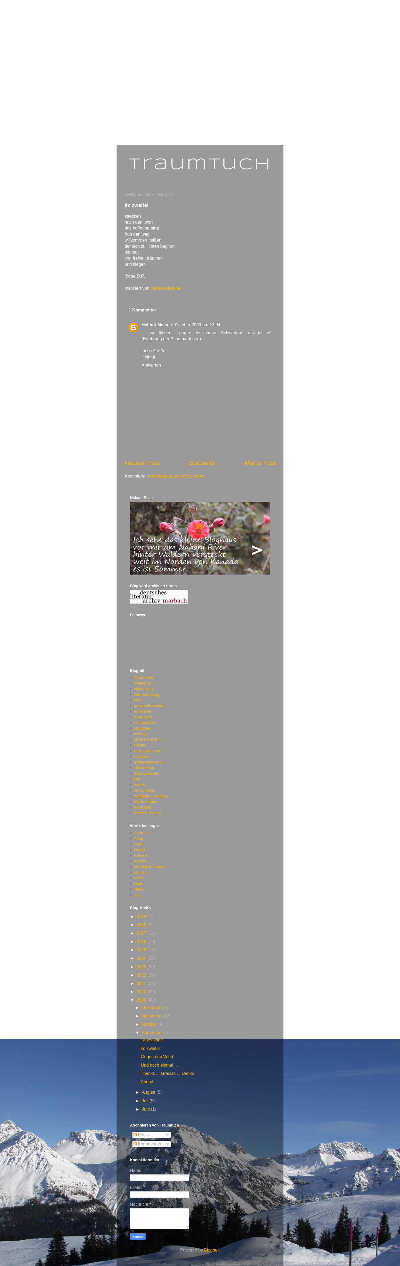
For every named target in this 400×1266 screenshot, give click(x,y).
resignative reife (148, 751)
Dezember (152, 1007)
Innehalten (143, 711)
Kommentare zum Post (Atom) (177, 476)
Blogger (211, 1250)
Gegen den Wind (157, 1057)
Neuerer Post (142, 463)
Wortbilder (143, 807)
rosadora (141, 756)
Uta (137, 779)
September (153, 1032)
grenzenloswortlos (149, 706)
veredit (140, 785)
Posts (141, 1134)
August (149, 1092)
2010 (142, 991)
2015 (142, 950)
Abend (147, 1081)
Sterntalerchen (146, 773)
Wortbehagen (145, 801)
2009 (142, 1000)
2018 (142, 925)
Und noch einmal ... (159, 1065)
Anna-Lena (143, 677)
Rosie (139, 878)
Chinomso (143, 683)
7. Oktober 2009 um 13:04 (195, 324)
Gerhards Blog (146, 694)
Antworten (151, 365)
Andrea (140, 833)
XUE (138, 895)
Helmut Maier (155, 324)
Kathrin (140, 861)
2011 (142, 983)
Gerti (138, 700)
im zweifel (150, 1048)
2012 (142, 975)
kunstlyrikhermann (150, 867)
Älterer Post (259, 463)
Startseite (202, 463)
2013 (142, 966)
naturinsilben (145, 722)
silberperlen (144, 768)
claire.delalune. (166, 288)
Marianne (142, 728)
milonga (141, 734)
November (152, 1016)
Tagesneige (152, 1040)
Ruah (138, 883)
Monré (139, 872)
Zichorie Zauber (147, 813)
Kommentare (148, 1144)
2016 (142, 941)
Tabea (139, 889)
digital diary (144, 689)
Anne (138, 838)
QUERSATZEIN (147, 739)
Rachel (140, 745)
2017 (142, 933)
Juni (146, 1109)
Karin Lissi (143, 717)
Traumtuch (200, 165)
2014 (142, 958)
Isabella (141, 855)
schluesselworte (148, 762)
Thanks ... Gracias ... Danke (167, 1073)
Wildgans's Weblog (150, 796)
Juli (145, 1101)
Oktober (150, 1024)
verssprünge (144, 790)
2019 (142, 916)
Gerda (139, 850)
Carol (138, 844)
